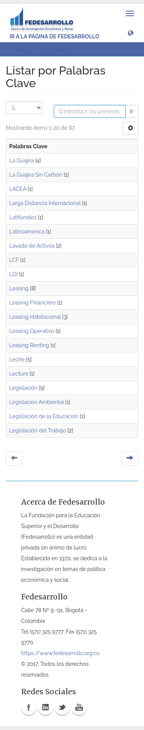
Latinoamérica (27, 231)
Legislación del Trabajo (37, 430)
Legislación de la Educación (43, 416)
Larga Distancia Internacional (45, 203)
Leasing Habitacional (35, 317)
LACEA (17, 189)
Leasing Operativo (31, 331)
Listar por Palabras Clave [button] (45, 49)
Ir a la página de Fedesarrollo (54, 36)
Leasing (18, 288)
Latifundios (22, 217)
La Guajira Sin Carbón (35, 175)
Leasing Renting (29, 345)
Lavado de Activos (32, 246)
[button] (130, 32)
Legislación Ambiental (36, 402)
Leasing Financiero (32, 303)
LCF (14, 260)
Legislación (23, 388)
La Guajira (21, 160)
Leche (17, 359)
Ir (131, 111)
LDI (13, 274)
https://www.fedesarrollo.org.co (60, 653)
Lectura (18, 374)
